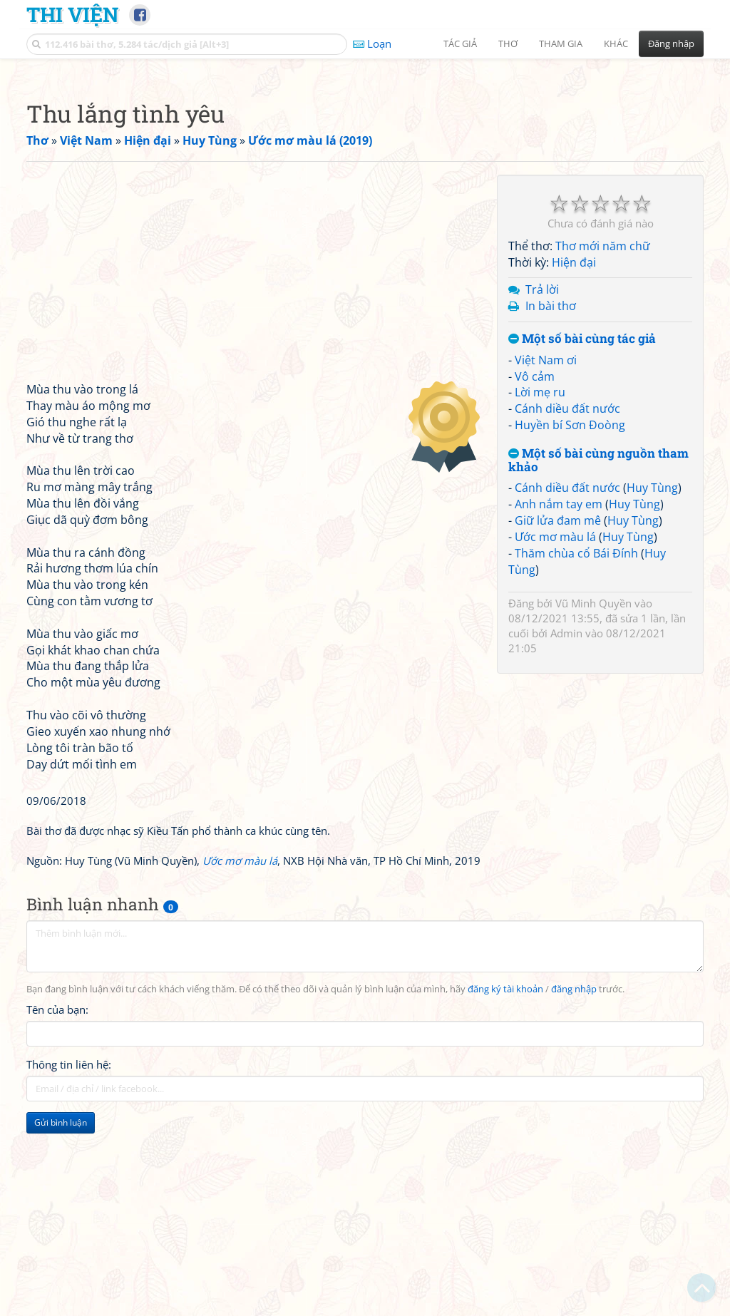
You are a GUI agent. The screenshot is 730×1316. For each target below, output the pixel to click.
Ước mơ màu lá (555, 736)
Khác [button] (616, 43)
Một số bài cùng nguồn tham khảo (598, 660)
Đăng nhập (671, 43)
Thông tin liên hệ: (68, 1264)
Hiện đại (574, 462)
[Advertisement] (365, 167)
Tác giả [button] (460, 43)
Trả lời (542, 489)
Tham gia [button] (560, 43)
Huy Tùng (652, 687)
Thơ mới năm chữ (602, 445)
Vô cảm (535, 576)
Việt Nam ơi (546, 559)
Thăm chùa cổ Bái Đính (576, 753)
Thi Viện (72, 14)
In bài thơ (550, 505)
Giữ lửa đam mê (558, 720)
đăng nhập (574, 1189)
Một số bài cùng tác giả (582, 538)
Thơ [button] (508, 43)
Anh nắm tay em (558, 703)
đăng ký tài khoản (505, 1189)
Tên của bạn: (57, 1209)
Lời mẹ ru (540, 592)
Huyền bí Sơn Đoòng (570, 624)
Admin (566, 833)
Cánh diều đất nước (567, 608)
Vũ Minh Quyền (593, 803)
